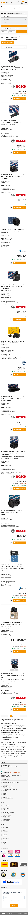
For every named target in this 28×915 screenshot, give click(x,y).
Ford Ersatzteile (6, 811)
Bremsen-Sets (5, 831)
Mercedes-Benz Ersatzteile (8, 812)
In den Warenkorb (19, 98)
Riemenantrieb (6, 838)
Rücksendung (5, 791)
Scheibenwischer (6, 839)
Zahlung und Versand (7, 797)
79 (16, 716)
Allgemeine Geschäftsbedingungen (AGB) (11, 782)
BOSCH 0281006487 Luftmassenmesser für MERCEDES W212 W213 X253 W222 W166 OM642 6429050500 (13, 398)
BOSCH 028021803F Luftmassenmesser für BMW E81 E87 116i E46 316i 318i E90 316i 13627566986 (13, 176)
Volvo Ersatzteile (6, 819)
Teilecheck (5, 793)
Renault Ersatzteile (6, 816)
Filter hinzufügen (7, 42)
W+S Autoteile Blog (6, 795)
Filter (4, 832)
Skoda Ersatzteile (6, 817)
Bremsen (4, 830)
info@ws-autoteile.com (8, 773)
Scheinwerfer (5, 841)
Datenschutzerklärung (7, 786)
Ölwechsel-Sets (6, 837)
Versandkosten (23, 93)
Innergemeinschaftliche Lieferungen (10, 789)
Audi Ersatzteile (6, 805)
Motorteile (14, 7)
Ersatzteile (7, 7)
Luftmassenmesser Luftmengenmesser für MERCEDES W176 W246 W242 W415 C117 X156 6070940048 (12, 624)
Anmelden (14, 905)
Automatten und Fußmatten (8, 828)
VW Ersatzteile (6, 820)
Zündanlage (5, 843)
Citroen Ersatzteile (6, 808)
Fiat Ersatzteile (6, 809)
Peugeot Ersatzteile (7, 815)
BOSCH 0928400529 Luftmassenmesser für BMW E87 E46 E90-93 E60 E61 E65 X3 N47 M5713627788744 (13, 452)
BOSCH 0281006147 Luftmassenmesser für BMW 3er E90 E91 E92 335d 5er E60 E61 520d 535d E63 (12, 286)
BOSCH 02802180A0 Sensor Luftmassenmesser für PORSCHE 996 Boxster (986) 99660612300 (11, 122)
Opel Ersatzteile (6, 813)
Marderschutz (5, 835)
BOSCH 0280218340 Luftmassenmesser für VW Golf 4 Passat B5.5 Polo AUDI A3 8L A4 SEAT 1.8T (13, 675)
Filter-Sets (5, 834)
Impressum (5, 790)
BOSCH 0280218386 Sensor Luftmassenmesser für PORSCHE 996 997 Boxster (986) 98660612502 (12, 67)
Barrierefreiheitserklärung (8, 798)
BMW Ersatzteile (6, 807)
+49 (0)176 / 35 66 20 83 (15, 772)
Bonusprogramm (6, 785)
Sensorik (4, 842)
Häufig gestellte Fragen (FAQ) (8, 787)
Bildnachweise (5, 783)
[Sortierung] (14, 47)
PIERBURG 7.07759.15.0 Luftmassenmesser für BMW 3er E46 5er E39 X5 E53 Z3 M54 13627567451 (12, 230)
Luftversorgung (23, 7)
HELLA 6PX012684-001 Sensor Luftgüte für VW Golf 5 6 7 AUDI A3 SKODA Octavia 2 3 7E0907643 (12, 342)
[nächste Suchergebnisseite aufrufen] (19, 716)
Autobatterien (5, 827)
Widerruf (4, 794)
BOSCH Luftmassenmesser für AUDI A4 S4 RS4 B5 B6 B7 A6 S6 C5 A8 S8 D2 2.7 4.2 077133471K (12, 512)
